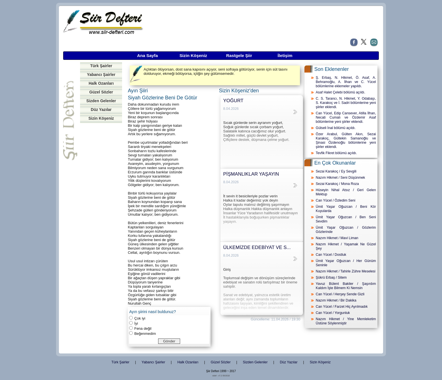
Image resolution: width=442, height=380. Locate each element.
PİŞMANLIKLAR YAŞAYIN (251, 174)
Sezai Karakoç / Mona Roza (337, 184)
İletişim (285, 55)
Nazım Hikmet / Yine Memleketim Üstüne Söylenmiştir (346, 321)
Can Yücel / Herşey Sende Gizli (340, 294)
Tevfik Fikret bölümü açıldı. (336, 153)
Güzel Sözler (101, 92)
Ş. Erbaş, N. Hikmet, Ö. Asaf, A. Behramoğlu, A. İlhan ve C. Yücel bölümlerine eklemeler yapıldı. (346, 82)
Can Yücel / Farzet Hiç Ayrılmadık (342, 307)
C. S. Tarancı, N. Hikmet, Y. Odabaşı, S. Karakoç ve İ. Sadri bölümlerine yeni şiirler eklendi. (346, 103)
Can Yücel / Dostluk (331, 255)
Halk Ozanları (101, 83)
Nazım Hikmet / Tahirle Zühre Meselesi (345, 271)
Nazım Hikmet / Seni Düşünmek (340, 178)
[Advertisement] (101, 212)
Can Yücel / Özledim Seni (335, 200)
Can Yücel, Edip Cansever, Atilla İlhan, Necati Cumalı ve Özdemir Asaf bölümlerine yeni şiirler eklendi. (346, 117)
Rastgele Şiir (239, 55)
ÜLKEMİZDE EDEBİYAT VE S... (257, 247)
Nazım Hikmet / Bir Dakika (336, 300)
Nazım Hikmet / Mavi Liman (337, 238)
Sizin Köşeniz (193, 55)
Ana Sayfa (147, 55)
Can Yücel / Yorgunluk (333, 313)
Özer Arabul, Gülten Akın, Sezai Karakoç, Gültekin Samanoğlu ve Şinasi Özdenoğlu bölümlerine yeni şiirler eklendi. (346, 140)
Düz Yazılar (101, 109)
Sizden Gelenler (101, 101)
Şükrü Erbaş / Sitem (331, 277)
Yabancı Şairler (101, 74)
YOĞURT (233, 100)
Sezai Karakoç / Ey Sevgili (336, 171)
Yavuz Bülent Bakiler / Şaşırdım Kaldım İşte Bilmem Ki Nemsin (346, 286)
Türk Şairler (101, 66)
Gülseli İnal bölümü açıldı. (335, 128)
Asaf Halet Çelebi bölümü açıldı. (340, 92)
